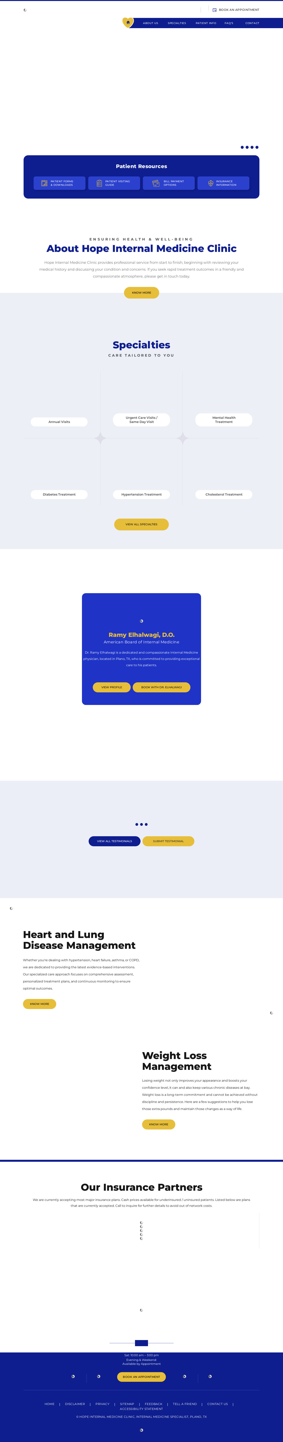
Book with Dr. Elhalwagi (161, 687)
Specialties (177, 23)
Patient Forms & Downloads (62, 183)
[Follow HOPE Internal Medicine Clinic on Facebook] (73, 1376)
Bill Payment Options (174, 183)
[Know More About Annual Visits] (256, 147)
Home (131, 23)
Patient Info (206, 23)
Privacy (102, 1404)
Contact (252, 23)
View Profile (111, 687)
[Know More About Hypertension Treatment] (242, 147)
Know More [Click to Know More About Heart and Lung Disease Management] (39, 1004)
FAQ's (229, 23)
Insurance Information (226, 183)
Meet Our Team (141, 581)
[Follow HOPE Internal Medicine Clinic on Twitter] (98, 1376)
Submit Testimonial (168, 841)
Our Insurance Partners (141, 1187)
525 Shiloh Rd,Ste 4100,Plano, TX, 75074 (141, 1323)
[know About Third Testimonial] (146, 824)
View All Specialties (141, 524)
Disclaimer (75, 1404)
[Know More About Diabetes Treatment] (252, 147)
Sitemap (127, 1404)
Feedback (153, 1404)
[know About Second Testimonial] (141, 824)
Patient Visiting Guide (117, 183)
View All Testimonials (114, 841)
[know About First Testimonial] (136, 824)
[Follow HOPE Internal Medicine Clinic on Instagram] (184, 1376)
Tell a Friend (185, 1404)
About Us (150, 23)
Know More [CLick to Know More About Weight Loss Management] (158, 1124)
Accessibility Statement (141, 1409)
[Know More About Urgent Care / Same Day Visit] (247, 147)
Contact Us (217, 1404)
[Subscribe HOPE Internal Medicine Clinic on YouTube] (210, 1376)
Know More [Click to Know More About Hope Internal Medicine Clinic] (141, 292)
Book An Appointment (239, 10)
